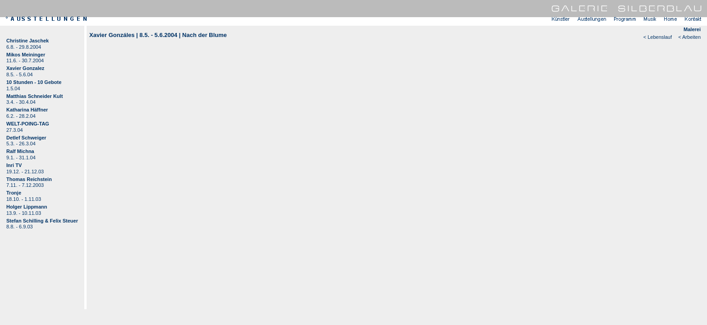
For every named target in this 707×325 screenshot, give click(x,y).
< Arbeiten (689, 37)
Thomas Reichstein (29, 179)
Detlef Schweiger (26, 137)
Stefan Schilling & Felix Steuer (42, 220)
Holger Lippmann (26, 206)
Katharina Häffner (27, 109)
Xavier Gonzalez (25, 68)
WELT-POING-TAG (27, 123)
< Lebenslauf (657, 37)
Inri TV (14, 165)
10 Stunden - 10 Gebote (33, 82)
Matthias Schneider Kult (34, 96)
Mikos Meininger (25, 54)
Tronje (13, 192)
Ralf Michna (20, 151)
